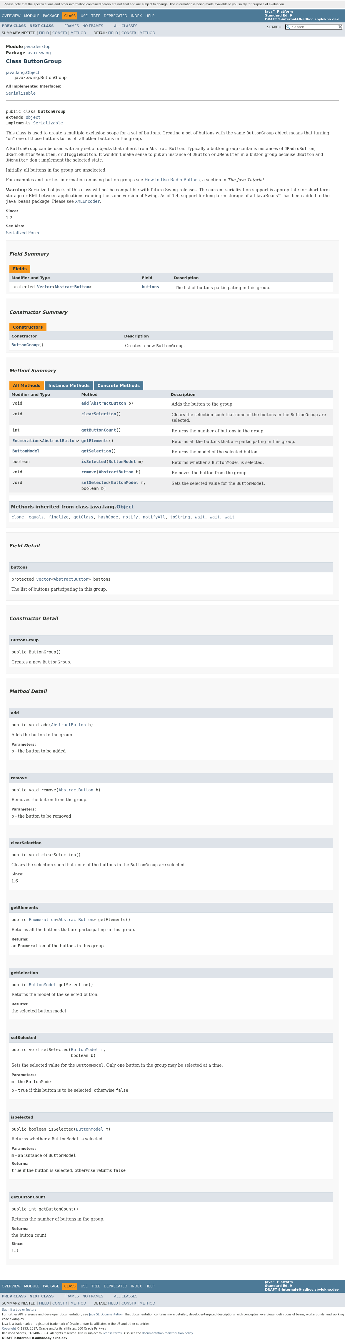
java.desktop (37, 46)
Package (51, 16)
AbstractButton (71, 286)
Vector (44, 286)
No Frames (92, 26)
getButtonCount (98, 430)
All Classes (125, 26)
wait (200, 517)
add (85, 403)
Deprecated (115, 16)
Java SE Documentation (106, 1314)
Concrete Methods (119, 385)
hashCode (108, 517)
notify (130, 517)
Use (84, 16)
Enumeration (26, 440)
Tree (95, 16)
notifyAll (154, 517)
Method (78, 33)
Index (136, 16)
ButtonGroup (25, 344)
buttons (150, 286)
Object (33, 117)
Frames (72, 26)
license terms (112, 1333)
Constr (59, 33)
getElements (95, 440)
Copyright (9, 1328)
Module (31, 16)
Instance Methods (68, 385)
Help (149, 16)
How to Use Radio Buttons (172, 179)
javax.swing (38, 52)
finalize (58, 517)
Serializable (21, 93)
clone (17, 517)
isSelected (93, 461)
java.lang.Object (22, 72)
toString (180, 517)
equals (36, 517)
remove (88, 472)
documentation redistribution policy (167, 1333)
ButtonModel (26, 451)
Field (44, 33)
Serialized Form (22, 232)
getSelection (96, 451)
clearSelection (98, 413)
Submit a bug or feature (19, 1309)
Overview (11, 16)
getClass (83, 517)
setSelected (95, 482)
